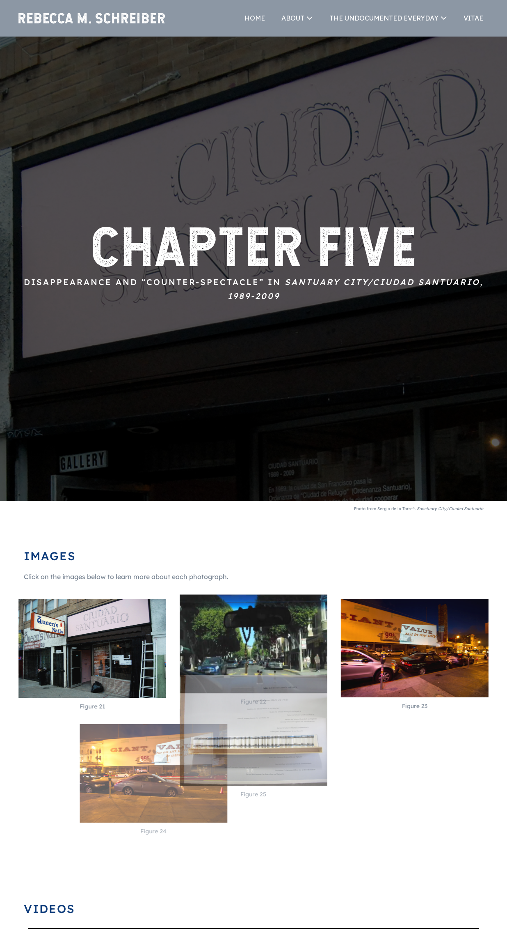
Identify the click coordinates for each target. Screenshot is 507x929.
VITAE (473, 18)
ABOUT (292, 18)
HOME (254, 18)
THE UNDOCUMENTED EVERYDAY (383, 18)
